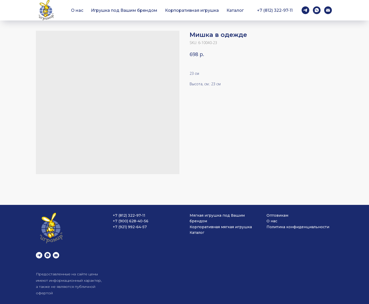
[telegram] (305, 10)
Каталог (235, 10)
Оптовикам (277, 215)
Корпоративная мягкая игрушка (221, 227)
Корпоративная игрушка (192, 10)
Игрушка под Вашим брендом (124, 10)
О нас (77, 10)
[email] (328, 10)
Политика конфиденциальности (297, 227)
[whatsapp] (317, 10)
